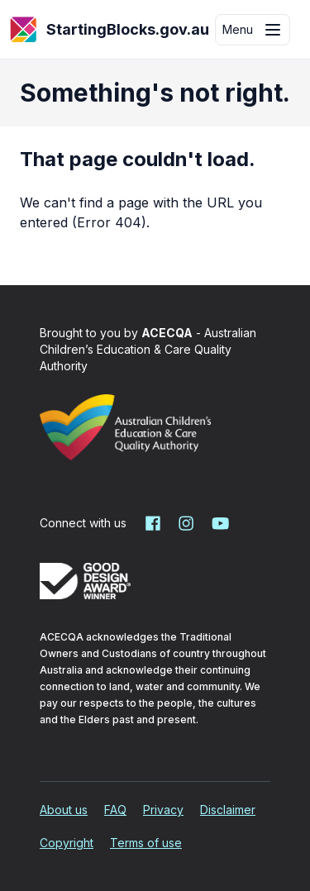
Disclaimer (227, 810)
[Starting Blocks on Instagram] (186, 523)
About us (64, 810)
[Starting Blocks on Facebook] (153, 523)
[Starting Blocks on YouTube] (219, 523)
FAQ (115, 810)
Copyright (66, 843)
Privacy (163, 810)
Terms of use (146, 843)
